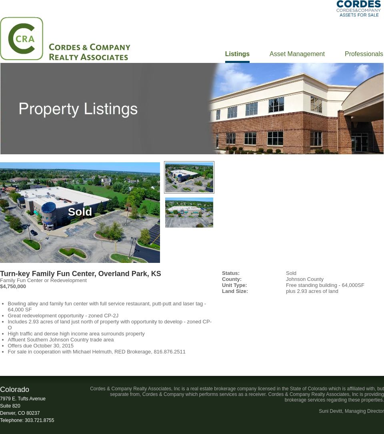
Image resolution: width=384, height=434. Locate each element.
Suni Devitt (330, 411)
